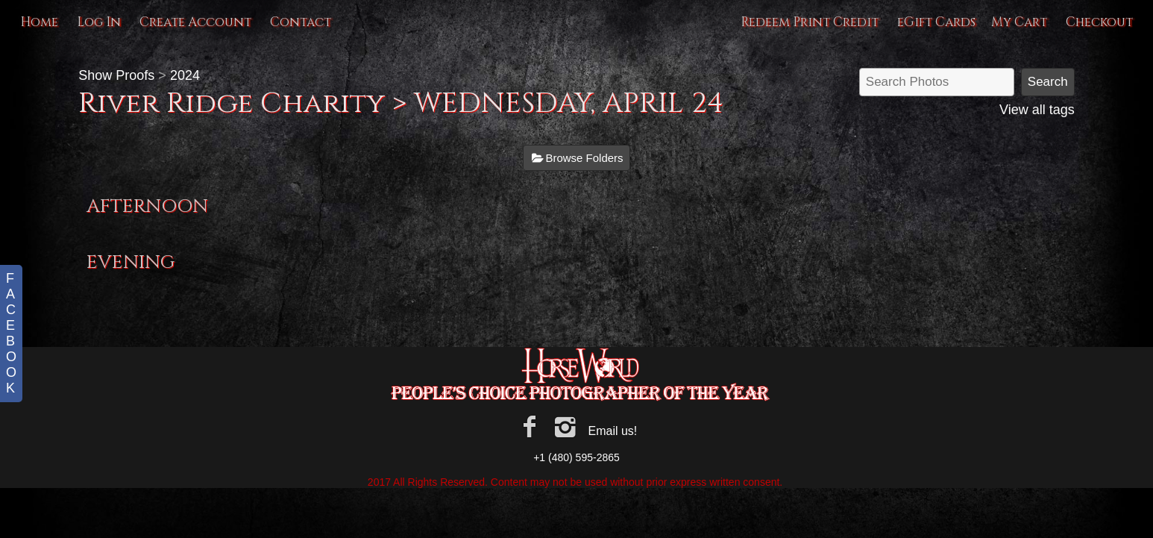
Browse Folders (584, 157)
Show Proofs (116, 75)
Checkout (1099, 22)
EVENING (131, 262)
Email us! (612, 431)
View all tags (1037, 109)
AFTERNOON (147, 206)
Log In (99, 22)
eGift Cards (936, 22)
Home (39, 22)
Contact (300, 22)
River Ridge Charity (235, 103)
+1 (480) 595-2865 (576, 457)
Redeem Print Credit (810, 22)
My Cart (1020, 22)
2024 (185, 75)
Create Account (195, 22)
